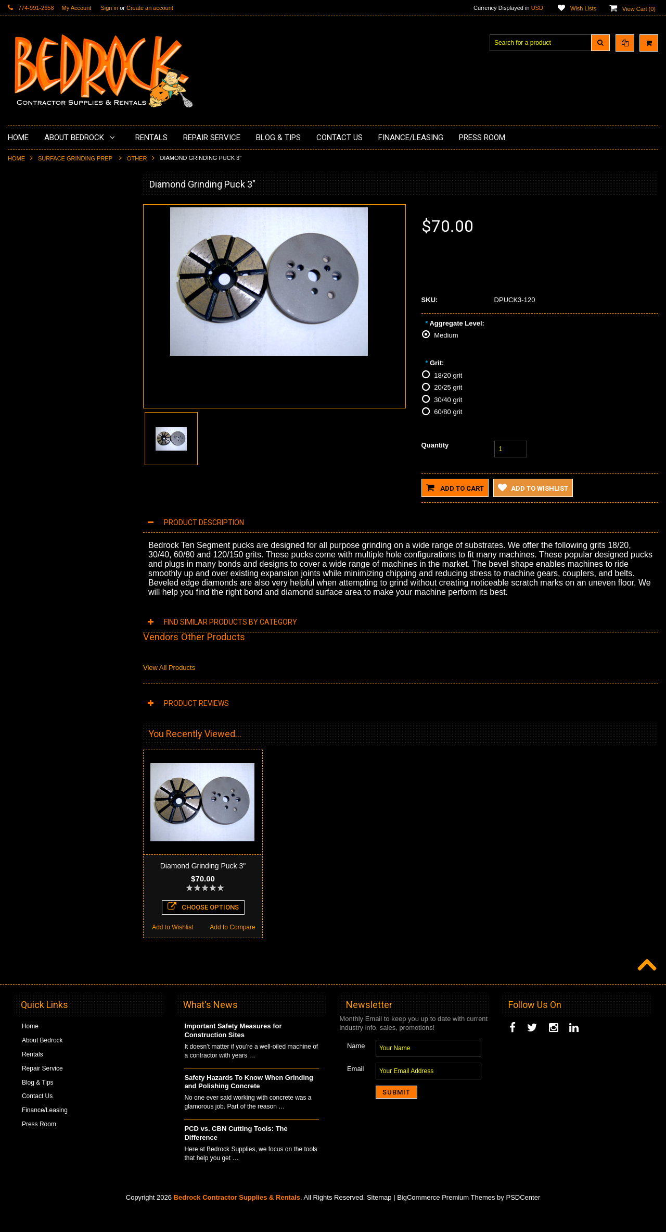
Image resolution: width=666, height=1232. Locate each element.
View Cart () (639, 9)
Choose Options (68, 707)
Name (356, 1065)
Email (355, 1088)
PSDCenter (523, 1217)
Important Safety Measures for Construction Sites (232, 1049)
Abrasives (28, 411)
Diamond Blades (37, 358)
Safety (23, 473)
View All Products (169, 667)
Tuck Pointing (33, 376)
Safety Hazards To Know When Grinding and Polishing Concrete (248, 1101)
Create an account (149, 8)
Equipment (29, 455)
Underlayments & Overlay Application (65, 279)
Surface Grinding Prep (76, 158)
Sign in (109, 8)
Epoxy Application (38, 261)
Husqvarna (29, 340)
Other (137, 158)
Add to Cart (455, 487)
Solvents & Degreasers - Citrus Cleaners (57, 434)
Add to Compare (98, 727)
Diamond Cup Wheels (44, 208)
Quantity (435, 445)
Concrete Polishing (40, 243)
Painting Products (38, 296)
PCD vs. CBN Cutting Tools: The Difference (235, 1152)
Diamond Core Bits (40, 393)
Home (16, 158)
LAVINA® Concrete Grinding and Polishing (59, 318)
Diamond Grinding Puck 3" (203, 866)
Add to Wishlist (37, 727)
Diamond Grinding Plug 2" (68, 647)
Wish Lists (583, 8)
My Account (77, 8)
